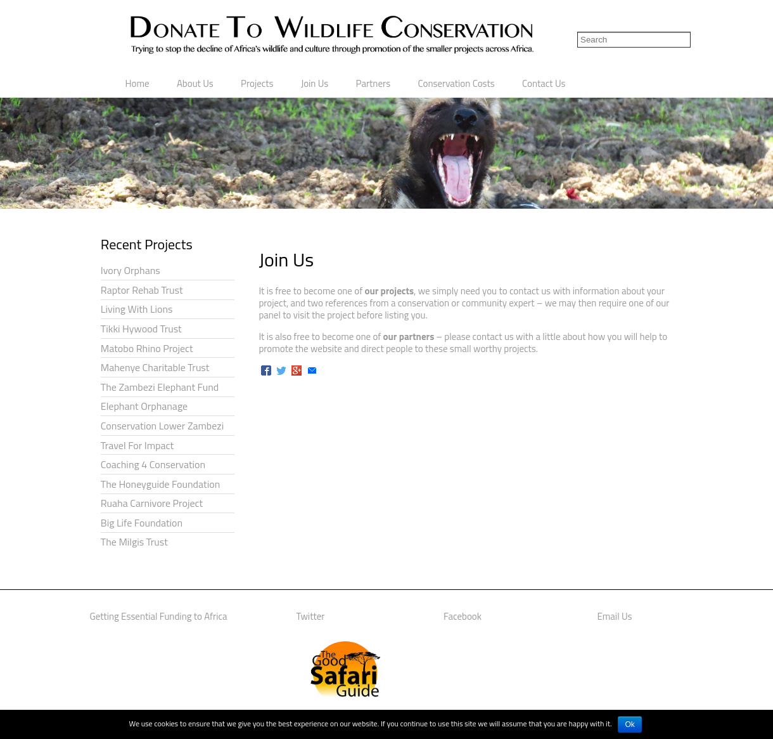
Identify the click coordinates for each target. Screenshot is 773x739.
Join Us (314, 83)
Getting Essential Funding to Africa (158, 616)
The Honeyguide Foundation (160, 484)
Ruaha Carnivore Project (152, 503)
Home (137, 83)
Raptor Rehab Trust (142, 290)
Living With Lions (137, 309)
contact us (530, 291)
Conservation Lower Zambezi (162, 425)
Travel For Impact (137, 445)
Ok (629, 724)
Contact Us (543, 83)
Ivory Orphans (130, 270)
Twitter (311, 616)
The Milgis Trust (134, 541)
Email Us (614, 616)
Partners (373, 83)
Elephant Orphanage (144, 406)
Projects (257, 83)
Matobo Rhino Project (147, 348)
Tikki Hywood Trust (141, 328)
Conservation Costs (456, 83)
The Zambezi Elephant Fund (160, 387)
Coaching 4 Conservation (153, 464)
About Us (195, 83)
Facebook (463, 616)
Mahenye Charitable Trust (155, 367)
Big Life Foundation (141, 522)
